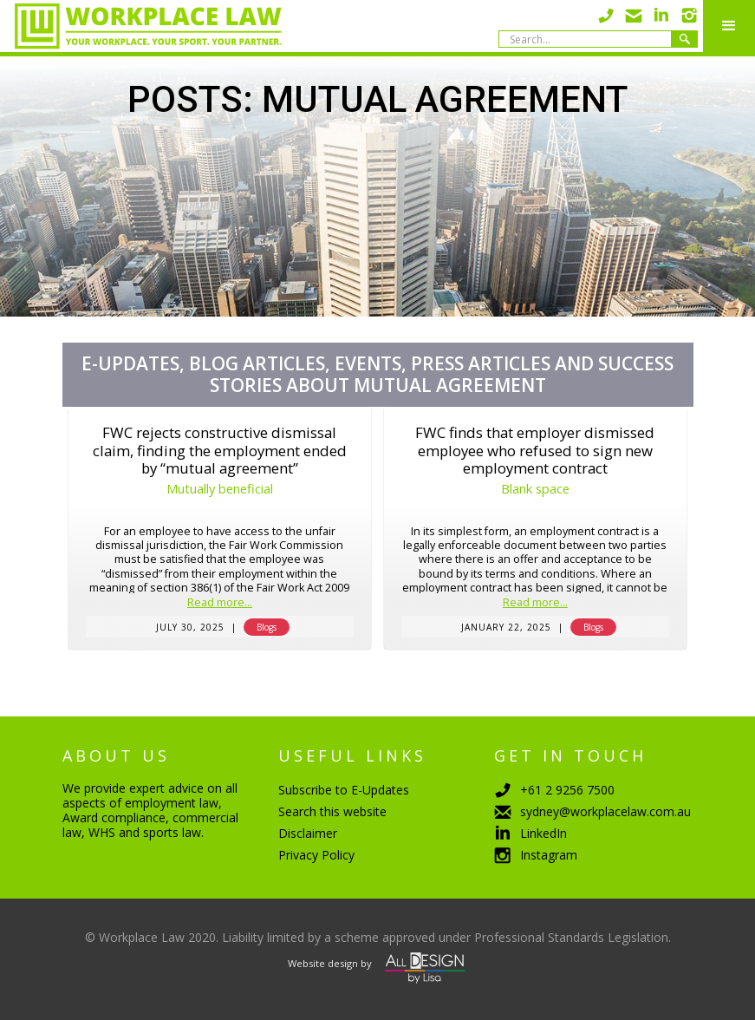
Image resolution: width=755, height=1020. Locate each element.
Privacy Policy (316, 855)
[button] (729, 26)
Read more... (219, 603)
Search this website (332, 811)
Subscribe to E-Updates (343, 789)
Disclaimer (307, 833)
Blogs (267, 627)
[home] (141, 26)
